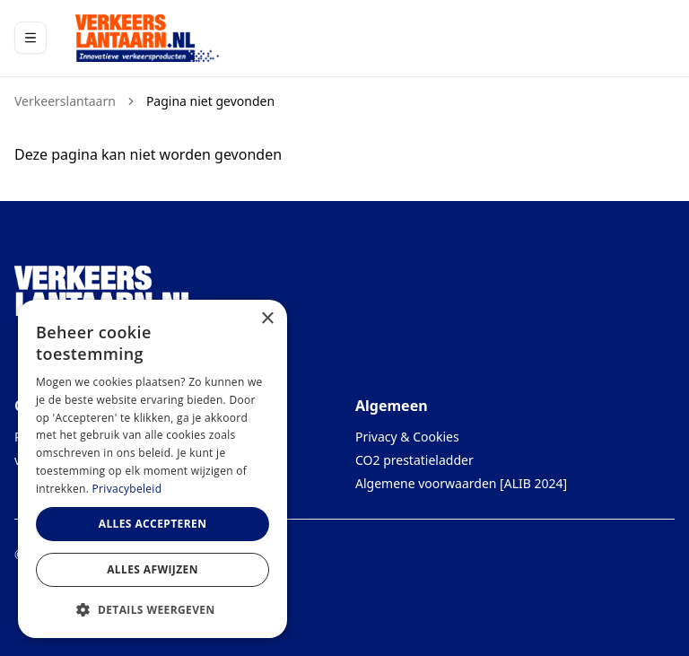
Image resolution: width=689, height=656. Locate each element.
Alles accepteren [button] (153, 523)
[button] (152, 609)
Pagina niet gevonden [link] (210, 101)
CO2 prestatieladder (414, 459)
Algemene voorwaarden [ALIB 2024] (461, 483)
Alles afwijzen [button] (152, 569)
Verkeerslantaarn (65, 101)
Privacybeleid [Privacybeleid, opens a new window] (127, 488)
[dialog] (152, 469)
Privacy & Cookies (407, 436)
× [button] (267, 319)
